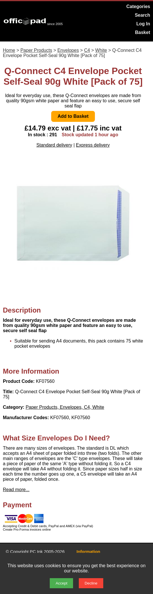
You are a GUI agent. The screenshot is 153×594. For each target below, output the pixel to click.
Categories (138, 6)
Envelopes (68, 50)
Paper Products (36, 50)
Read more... (16, 489)
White (101, 50)
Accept (61, 583)
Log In (143, 23)
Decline (91, 583)
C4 (87, 50)
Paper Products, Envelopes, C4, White (65, 407)
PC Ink (36, 551)
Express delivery (93, 145)
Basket (142, 32)
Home (9, 50)
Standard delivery (54, 145)
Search (142, 15)
